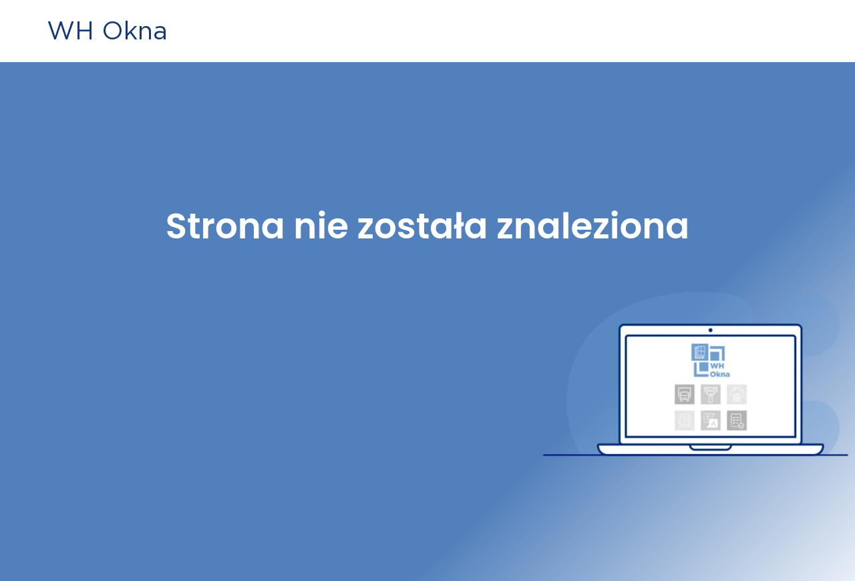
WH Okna (107, 30)
